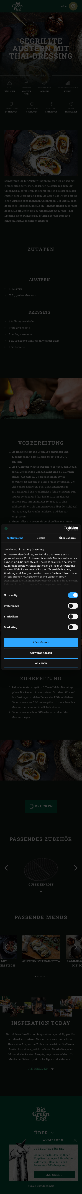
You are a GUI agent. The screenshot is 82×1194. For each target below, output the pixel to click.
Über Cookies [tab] (67, 537)
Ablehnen (41, 662)
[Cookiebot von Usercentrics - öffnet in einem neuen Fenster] (62, 529)
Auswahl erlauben (41, 652)
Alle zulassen (41, 642)
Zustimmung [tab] (15, 537)
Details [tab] (41, 537)
